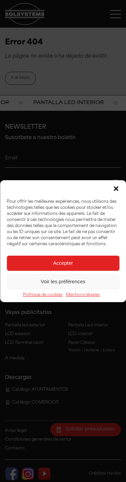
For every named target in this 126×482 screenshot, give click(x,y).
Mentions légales (83, 295)
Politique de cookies (42, 295)
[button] (116, 188)
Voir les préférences (63, 281)
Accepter (63, 263)
